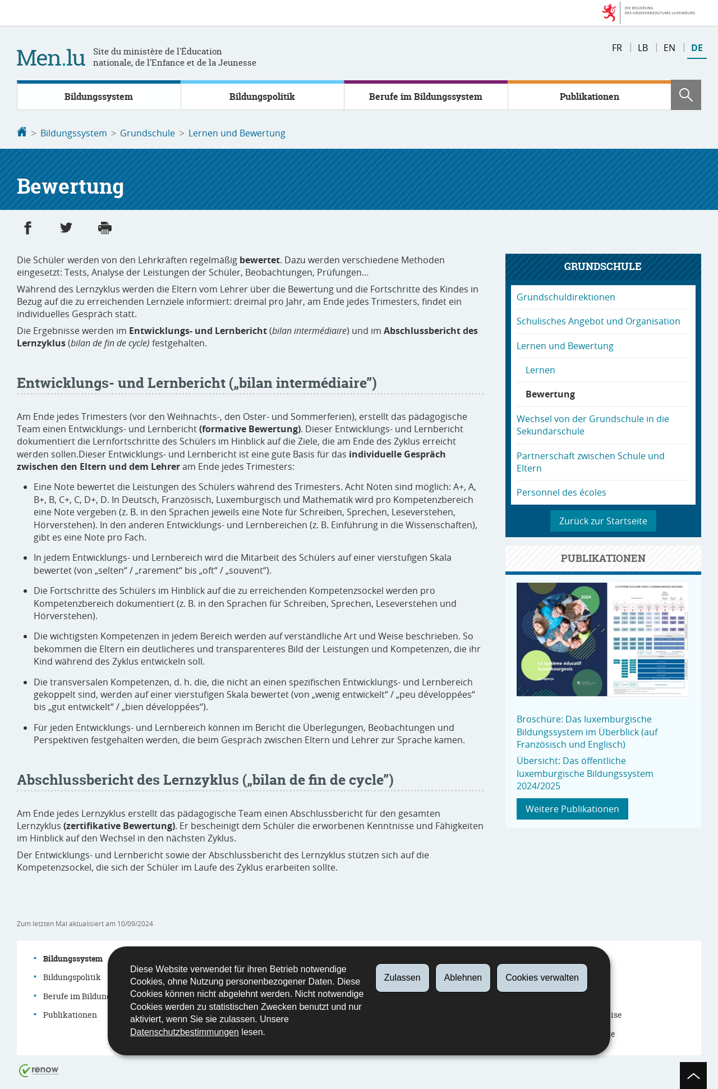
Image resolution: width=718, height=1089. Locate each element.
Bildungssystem (99, 96)
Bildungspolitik (262, 96)
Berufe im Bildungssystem (425, 96)
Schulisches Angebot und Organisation (598, 320)
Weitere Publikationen (572, 808)
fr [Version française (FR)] (617, 48)
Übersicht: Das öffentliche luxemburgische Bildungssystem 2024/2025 (585, 772)
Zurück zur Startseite (603, 520)
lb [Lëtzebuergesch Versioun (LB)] (643, 48)
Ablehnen (463, 977)
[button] (686, 95)
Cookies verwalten (542, 977)
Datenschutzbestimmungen (184, 1032)
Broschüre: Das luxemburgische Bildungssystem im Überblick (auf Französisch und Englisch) (587, 730)
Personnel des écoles (561, 491)
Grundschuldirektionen (566, 296)
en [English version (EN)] (669, 48)
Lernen (540, 369)
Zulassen (402, 977)
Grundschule (147, 133)
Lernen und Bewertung (237, 133)
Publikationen (589, 96)
